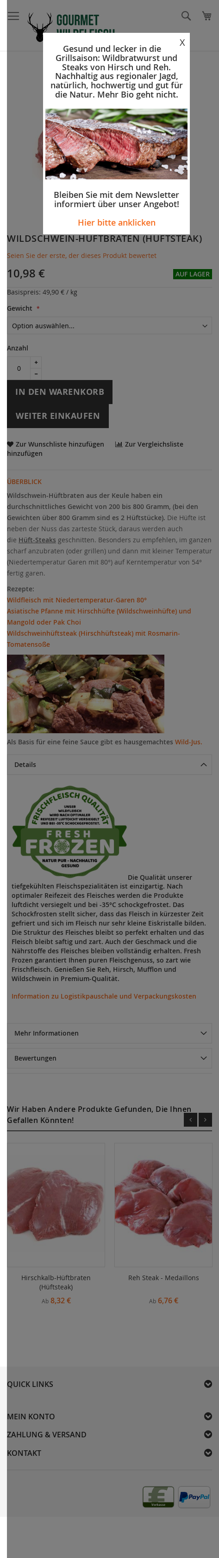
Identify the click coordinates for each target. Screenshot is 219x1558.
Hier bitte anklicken (117, 222)
